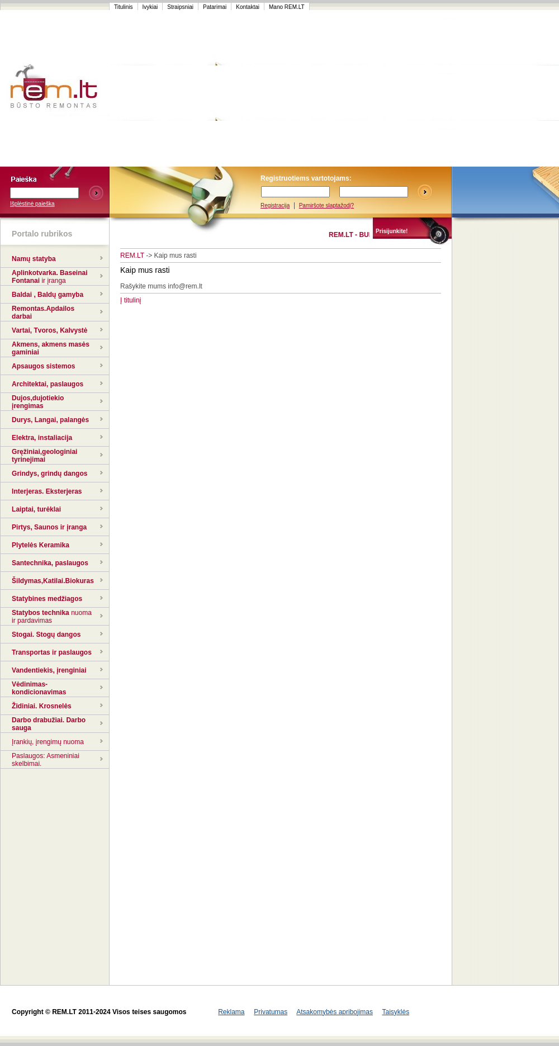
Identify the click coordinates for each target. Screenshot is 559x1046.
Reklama (231, 1012)
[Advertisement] (332, 88)
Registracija (275, 205)
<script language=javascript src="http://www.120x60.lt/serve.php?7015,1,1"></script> (505, 88)
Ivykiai (150, 7)
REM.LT (132, 255)
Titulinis (123, 7)
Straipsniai (180, 7)
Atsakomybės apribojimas (334, 1012)
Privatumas (270, 1012)
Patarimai (214, 7)
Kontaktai (247, 7)
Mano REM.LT (287, 7)
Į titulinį (130, 300)
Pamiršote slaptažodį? (326, 205)
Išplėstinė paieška (32, 204)
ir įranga (53, 281)
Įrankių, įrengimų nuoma (48, 742)
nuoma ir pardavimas (52, 616)
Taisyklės (395, 1012)
